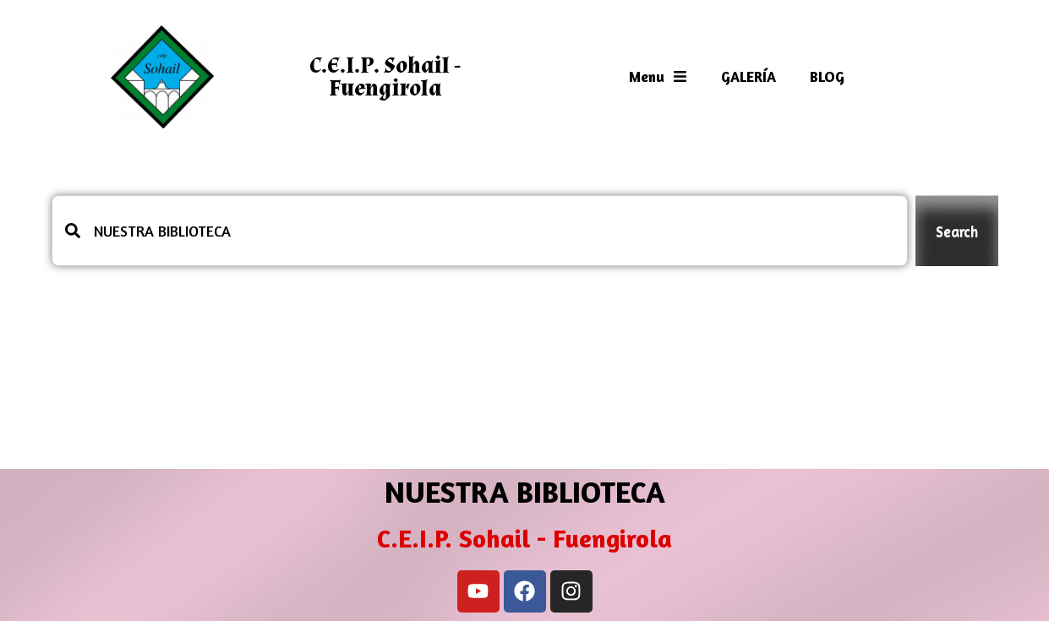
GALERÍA (748, 76)
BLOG (827, 76)
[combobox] (480, 230)
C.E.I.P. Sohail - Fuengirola (385, 77)
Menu (658, 76)
